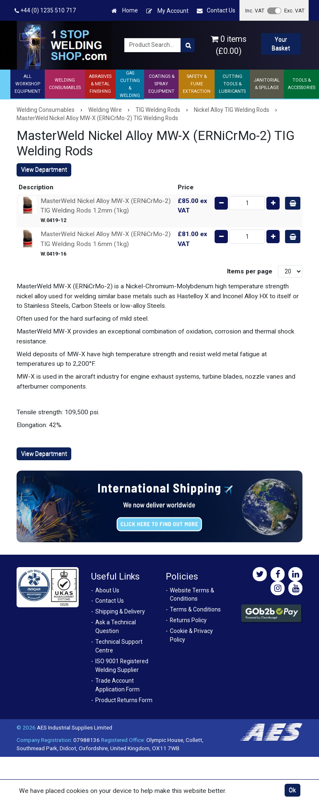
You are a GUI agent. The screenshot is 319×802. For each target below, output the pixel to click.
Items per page (249, 271)
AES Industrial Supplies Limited (74, 727)
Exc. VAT (294, 10)
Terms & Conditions (195, 609)
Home (124, 10)
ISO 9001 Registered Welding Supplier (121, 665)
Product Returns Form (123, 700)
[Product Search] (188, 45)
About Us (107, 590)
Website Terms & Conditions (192, 594)
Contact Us (216, 10)
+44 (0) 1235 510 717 (45, 10)
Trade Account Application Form (117, 685)
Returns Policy (188, 620)
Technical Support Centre (119, 646)
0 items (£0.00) (229, 45)
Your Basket (281, 43)
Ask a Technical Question (115, 626)
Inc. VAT (254, 10)
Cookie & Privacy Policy (191, 635)
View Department (44, 169)
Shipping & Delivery (120, 611)
